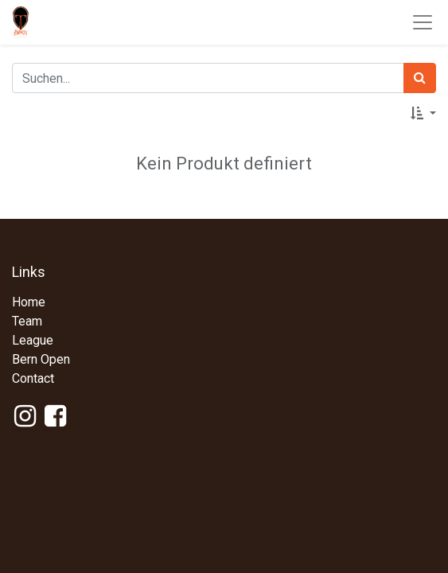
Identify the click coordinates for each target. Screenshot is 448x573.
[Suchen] (419, 78)
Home (28, 302)
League (32, 340)
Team (27, 321)
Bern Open (41, 359)
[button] (423, 113)
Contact (33, 378)
